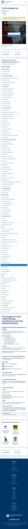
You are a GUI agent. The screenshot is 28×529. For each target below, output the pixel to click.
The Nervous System (6, 103)
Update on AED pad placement (8, 184)
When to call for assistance (8, 156)
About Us (14, 463)
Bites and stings (5, 269)
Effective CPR (5, 165)
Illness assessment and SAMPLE (8, 277)
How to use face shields (7, 129)
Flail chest (4, 260)
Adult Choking (5, 192)
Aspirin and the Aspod (7, 150)
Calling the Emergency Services (8, 114)
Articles (14, 493)
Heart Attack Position (7, 148)
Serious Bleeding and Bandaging (9, 199)
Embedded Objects (6, 205)
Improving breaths (6, 167)
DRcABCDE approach (6, 124)
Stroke (4, 298)
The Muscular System (7, 105)
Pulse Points (5, 154)
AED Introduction (6, 179)
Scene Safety (5, 120)
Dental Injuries (5, 267)
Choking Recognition (6, 190)
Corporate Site (14, 468)
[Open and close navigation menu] (26, 2)
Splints (4, 237)
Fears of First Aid (6, 110)
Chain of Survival (6, 122)
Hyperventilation (6, 294)
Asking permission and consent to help (10, 112)
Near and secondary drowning (8, 177)
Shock (4, 218)
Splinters (4, 273)
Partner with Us (14, 498)
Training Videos (14, 476)
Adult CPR (4, 160)
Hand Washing (5, 131)
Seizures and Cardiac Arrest (8, 173)
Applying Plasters (6, 214)
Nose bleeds (5, 207)
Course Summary (6, 311)
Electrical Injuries (6, 254)
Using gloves (5, 126)
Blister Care (5, 252)
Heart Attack (5, 146)
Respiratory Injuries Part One (8, 92)
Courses (14, 478)
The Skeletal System (6, 101)
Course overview (6, 73)
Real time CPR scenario (7, 186)
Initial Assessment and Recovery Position (10, 135)
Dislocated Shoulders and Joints (9, 239)
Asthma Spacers (6, 290)
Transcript (4, 46)
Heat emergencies (6, 262)
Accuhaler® (5, 292)
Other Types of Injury (7, 209)
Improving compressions (7, 169)
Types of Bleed (5, 197)
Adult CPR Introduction (7, 141)
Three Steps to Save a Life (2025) (9, 158)
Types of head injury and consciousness (10, 241)
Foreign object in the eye (7, 246)
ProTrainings (13, 523)
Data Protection (14, 506)
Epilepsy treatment (6, 286)
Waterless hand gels (6, 133)
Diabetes (4, 296)
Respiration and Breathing (7, 152)
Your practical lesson (6, 309)
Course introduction (6, 71)
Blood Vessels (5, 99)
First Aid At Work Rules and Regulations (10, 78)
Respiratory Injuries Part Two (8, 95)
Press (14, 465)
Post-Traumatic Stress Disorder (8, 307)
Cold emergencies (6, 265)
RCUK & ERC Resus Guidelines (8, 143)
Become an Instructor (14, 470)
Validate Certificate (14, 483)
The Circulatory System (7, 97)
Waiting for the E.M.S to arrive (8, 118)
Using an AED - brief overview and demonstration (12, 181)
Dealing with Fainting (7, 303)
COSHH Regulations (6, 84)
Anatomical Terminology (7, 90)
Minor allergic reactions (7, 282)
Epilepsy (4, 284)
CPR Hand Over (5, 171)
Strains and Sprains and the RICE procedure (11, 233)
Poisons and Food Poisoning (8, 301)
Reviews (14, 495)
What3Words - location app (8, 116)
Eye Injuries (5, 243)
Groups (14, 480)
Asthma (4, 288)
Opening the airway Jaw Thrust (8, 222)
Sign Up (14, 491)
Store (14, 481)
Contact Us (14, 496)
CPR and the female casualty (8, 162)
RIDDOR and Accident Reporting (9, 82)
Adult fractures (5, 235)
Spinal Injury (5, 220)
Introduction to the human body (9, 88)
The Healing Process (6, 211)
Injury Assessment (6, 231)
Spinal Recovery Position (7, 224)
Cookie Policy (14, 510)
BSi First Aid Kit (5, 137)
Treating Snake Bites (6, 271)
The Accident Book (6, 80)
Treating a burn (5, 250)
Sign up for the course (17, 17)
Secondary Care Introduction (8, 229)
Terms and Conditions (14, 508)
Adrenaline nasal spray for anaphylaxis (10, 279)
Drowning (4, 175)
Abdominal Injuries (6, 256)
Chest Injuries (5, 258)
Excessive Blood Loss (6, 201)
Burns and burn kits (6, 248)
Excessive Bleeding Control (8, 203)
